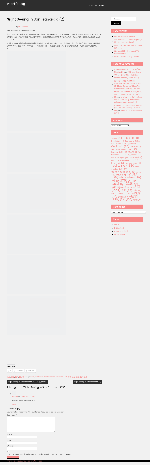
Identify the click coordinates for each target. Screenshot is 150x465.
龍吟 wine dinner (134, 72)
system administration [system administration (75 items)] (122, 170)
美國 (85, 377)
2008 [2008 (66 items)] (123, 138)
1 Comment (23, 27)
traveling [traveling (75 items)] (123, 174)
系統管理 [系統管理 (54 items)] (124, 196)
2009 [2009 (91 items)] (135, 138)
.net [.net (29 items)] (114, 138)
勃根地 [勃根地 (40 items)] (121, 187)
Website (10, 449)
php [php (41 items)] (134, 160)
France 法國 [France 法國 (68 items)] (133, 152)
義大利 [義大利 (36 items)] (137, 200)
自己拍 (21, 377)
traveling (59, 377)
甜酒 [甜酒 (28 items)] (131, 194)
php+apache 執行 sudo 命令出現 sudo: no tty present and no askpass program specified (128, 99)
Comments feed (121, 231)
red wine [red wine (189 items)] (122, 165)
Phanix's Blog (16, 4)
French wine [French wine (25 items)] (125, 155)
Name (10, 437)
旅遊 (12, 377)
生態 (16, 377)
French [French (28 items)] (115, 155)
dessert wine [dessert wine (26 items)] (121, 149)
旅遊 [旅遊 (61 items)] (137, 190)
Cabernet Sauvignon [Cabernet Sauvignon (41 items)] (126, 143)
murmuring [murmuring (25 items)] (120, 158)
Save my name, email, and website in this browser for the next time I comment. (39, 457)
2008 (32, 377)
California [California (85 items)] (120, 146)
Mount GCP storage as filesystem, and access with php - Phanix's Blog (128, 94)
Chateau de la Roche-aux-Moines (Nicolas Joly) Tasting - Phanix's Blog (128, 108)
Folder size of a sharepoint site (126, 57)
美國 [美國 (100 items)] (126, 199)
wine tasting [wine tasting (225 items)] (123, 182)
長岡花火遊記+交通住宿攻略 (124, 36)
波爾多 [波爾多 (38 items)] (122, 193)
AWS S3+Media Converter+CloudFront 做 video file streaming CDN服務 (127, 86)
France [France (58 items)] (117, 152)
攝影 (8, 377)
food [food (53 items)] (132, 149)
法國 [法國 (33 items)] (114, 193)
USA (65, 377)
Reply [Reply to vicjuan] (14, 404)
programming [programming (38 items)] (133, 163)
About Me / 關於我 (96, 5)
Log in (116, 225)
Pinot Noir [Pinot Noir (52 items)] (118, 163)
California (39, 377)
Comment (12, 415)
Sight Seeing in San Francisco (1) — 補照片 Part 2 (27, 382)
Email (10, 443)
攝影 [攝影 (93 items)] (126, 190)
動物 (69, 377)
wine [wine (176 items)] (119, 180)
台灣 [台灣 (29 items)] (129, 187)
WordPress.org (120, 234)
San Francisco (49, 377)
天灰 (116, 75)
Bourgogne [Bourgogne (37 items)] (131, 141)
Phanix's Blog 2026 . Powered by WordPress (24, 464)
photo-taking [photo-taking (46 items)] (133, 157)
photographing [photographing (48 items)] (120, 160)
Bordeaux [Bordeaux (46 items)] (118, 141)
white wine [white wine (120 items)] (130, 177)
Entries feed (119, 228)
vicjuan (15, 396)
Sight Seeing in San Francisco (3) (87, 382)
